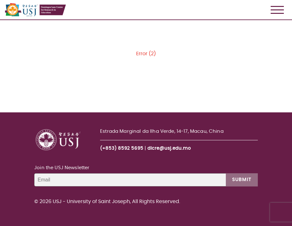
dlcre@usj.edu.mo (169, 148)
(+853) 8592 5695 (121, 148)
